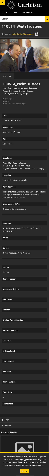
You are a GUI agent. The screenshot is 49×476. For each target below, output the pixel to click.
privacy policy (40, 462)
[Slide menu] (2, 2)
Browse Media (28, 13)
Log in (5, 13)
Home (15, 13)
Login (6, 419)
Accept (24, 471)
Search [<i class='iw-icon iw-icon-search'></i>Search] (47, 19)
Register (7, 425)
